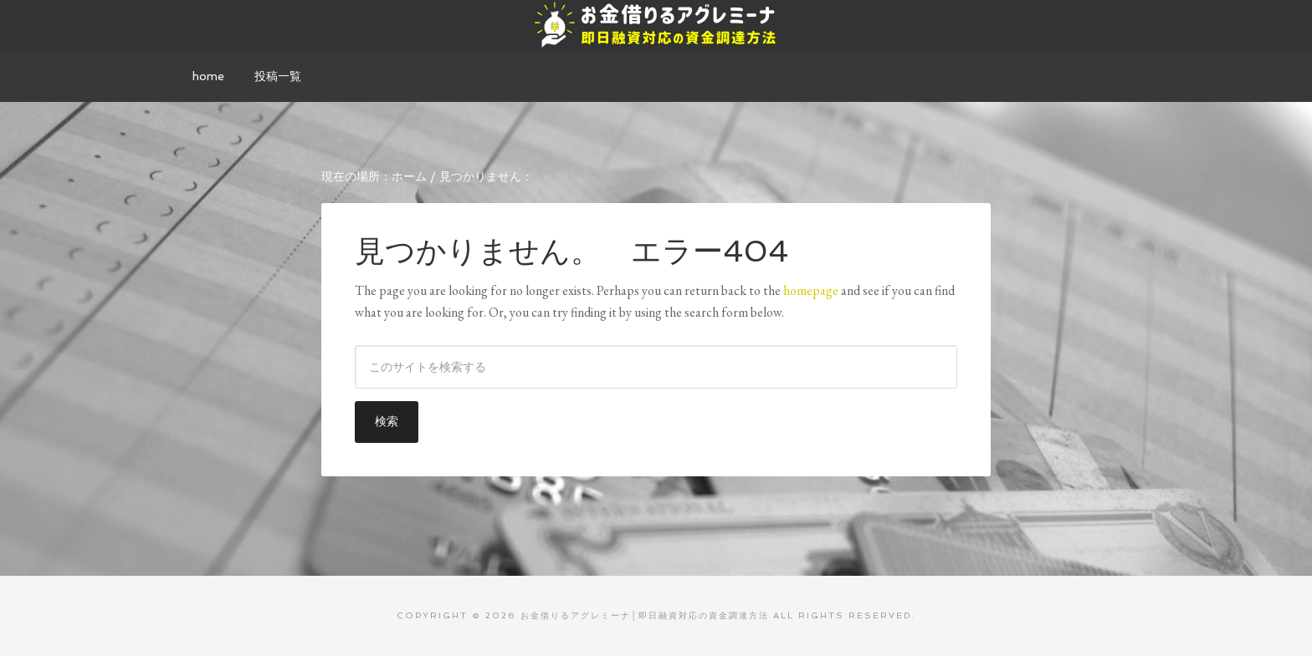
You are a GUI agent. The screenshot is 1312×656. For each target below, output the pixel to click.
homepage (810, 290)
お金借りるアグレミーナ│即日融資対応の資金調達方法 (656, 25)
